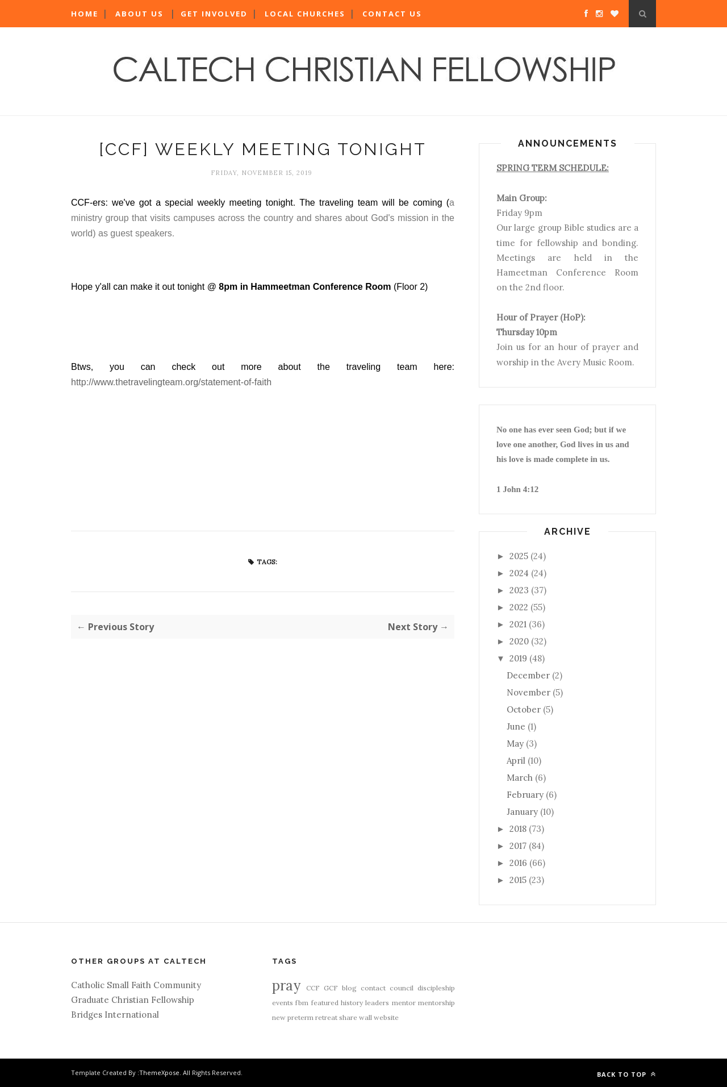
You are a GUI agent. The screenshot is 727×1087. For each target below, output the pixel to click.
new (279, 1017)
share (348, 1017)
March (520, 777)
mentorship (436, 1002)
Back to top (626, 1074)
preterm (300, 1017)
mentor (404, 1002)
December (528, 675)
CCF (313, 988)
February (525, 794)
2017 (518, 845)
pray (286, 985)
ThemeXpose (159, 1072)
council (401, 988)
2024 (519, 573)
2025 (518, 556)
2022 (518, 607)
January (522, 811)
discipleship (436, 988)
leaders (377, 1002)
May (515, 743)
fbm (301, 1002)
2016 (518, 862)
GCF (331, 988)
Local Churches (305, 14)
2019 (518, 658)
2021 (518, 624)
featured (325, 1002)
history (352, 1002)
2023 (519, 590)
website (386, 1017)
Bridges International (115, 1014)
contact (373, 988)
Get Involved (214, 14)
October (524, 709)
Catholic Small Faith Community (136, 985)
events (282, 1002)
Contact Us (392, 14)
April (516, 760)
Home (84, 14)
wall (365, 1017)
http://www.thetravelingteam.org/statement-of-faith (171, 382)
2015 (518, 879)
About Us (139, 14)
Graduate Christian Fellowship (132, 999)
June (516, 726)
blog (349, 988)
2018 (518, 828)
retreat (326, 1017)
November (528, 692)
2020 (519, 641)
